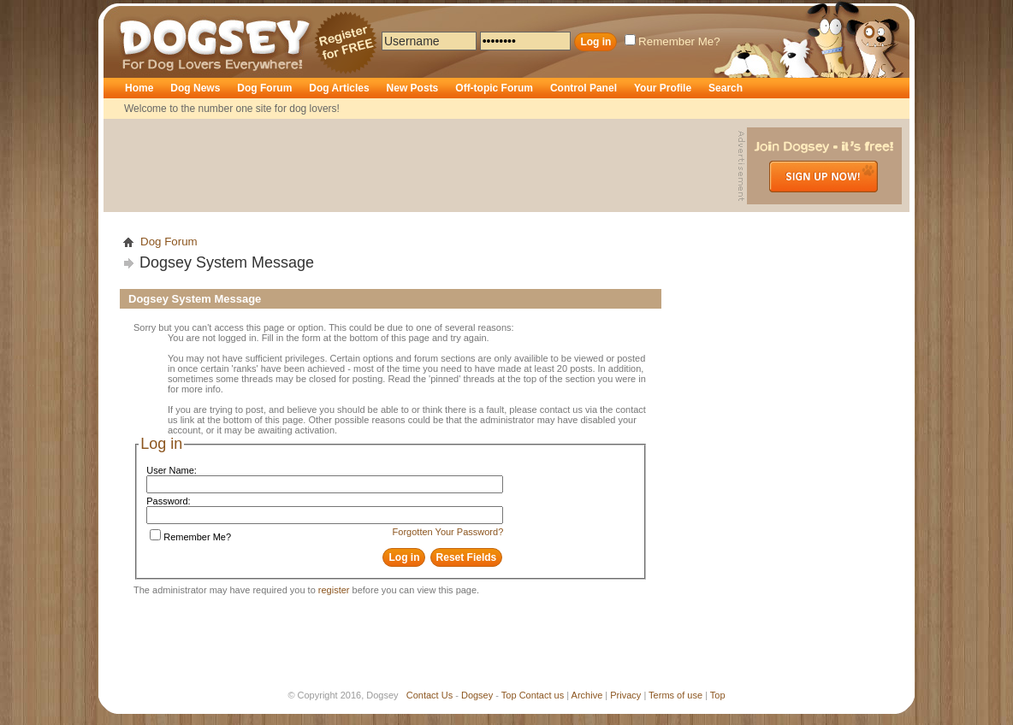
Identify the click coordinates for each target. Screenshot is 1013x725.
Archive (587, 695)
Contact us (542, 695)
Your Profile (662, 88)
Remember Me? (672, 41)
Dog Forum (264, 88)
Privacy (625, 695)
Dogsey (139, 13)
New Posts (413, 88)
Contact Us (429, 695)
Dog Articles (339, 88)
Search (725, 88)
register (334, 590)
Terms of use (675, 695)
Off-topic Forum (494, 88)
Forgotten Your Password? (448, 532)
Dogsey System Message (226, 262)
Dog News (195, 88)
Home (139, 88)
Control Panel (583, 88)
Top (509, 695)
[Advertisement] (422, 165)
